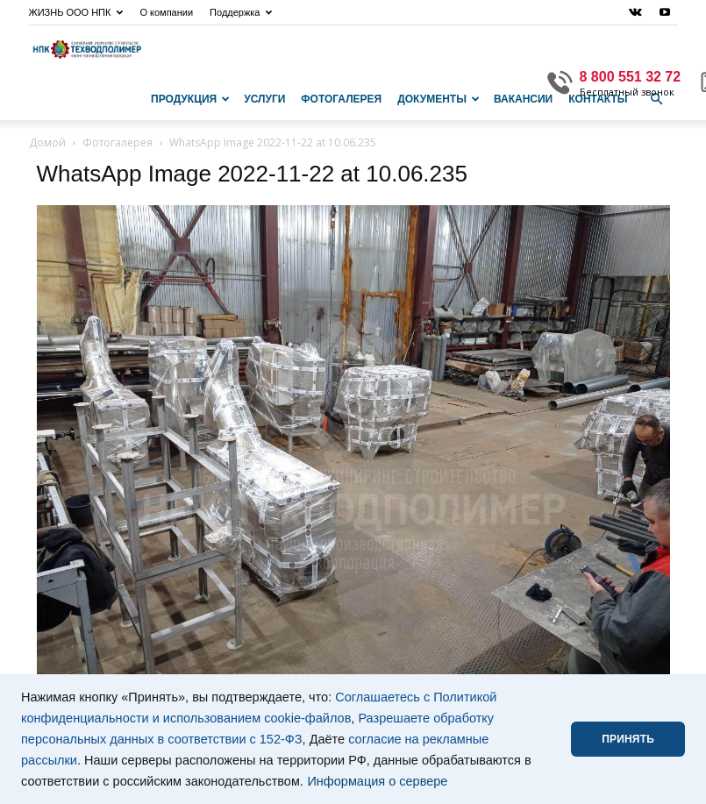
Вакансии (523, 99)
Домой (47, 142)
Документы (438, 99)
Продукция (190, 99)
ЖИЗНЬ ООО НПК (76, 12)
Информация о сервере (377, 781)
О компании (166, 12)
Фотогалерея (341, 99)
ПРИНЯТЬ (628, 739)
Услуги (264, 99)
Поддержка (241, 12)
